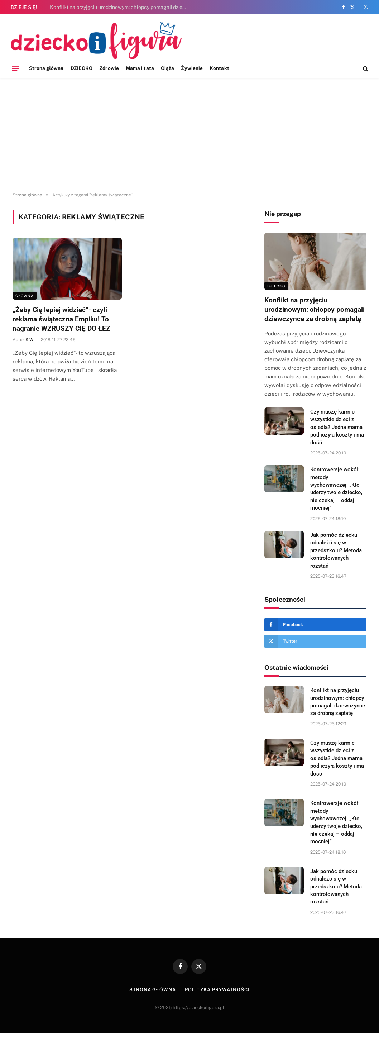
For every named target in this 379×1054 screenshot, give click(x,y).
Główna (24, 296)
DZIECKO (81, 68)
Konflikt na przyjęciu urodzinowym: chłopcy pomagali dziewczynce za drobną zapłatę (121, 7)
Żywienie (192, 68)
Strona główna (46, 68)
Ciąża (167, 68)
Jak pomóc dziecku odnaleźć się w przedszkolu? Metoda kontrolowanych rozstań (336, 550)
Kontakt (219, 68)
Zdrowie (109, 68)
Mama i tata (140, 68)
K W (29, 339)
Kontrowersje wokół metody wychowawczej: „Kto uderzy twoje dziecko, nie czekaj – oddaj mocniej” (336, 488)
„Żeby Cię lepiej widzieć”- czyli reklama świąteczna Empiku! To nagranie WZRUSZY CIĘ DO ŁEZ (61, 319)
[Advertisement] (189, 135)
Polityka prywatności (217, 989)
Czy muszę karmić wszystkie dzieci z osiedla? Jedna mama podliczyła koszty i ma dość (337, 427)
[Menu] (15, 68)
